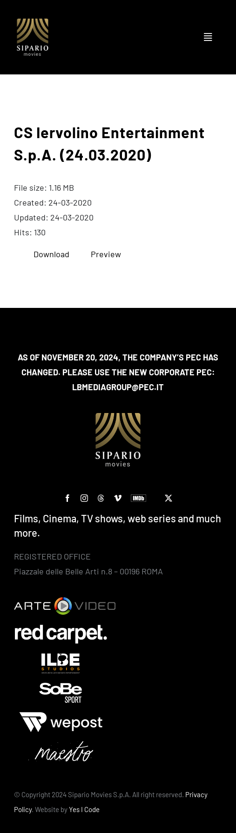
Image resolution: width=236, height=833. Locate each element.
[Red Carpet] (61, 628)
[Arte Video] (64, 601)
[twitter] (168, 498)
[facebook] (67, 498)
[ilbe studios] (61, 658)
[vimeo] (117, 498)
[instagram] (84, 498)
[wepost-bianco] (61, 716)
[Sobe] (61, 687)
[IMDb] (138, 498)
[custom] (101, 498)
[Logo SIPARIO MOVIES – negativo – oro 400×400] (32, 23)
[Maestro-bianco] (61, 745)
